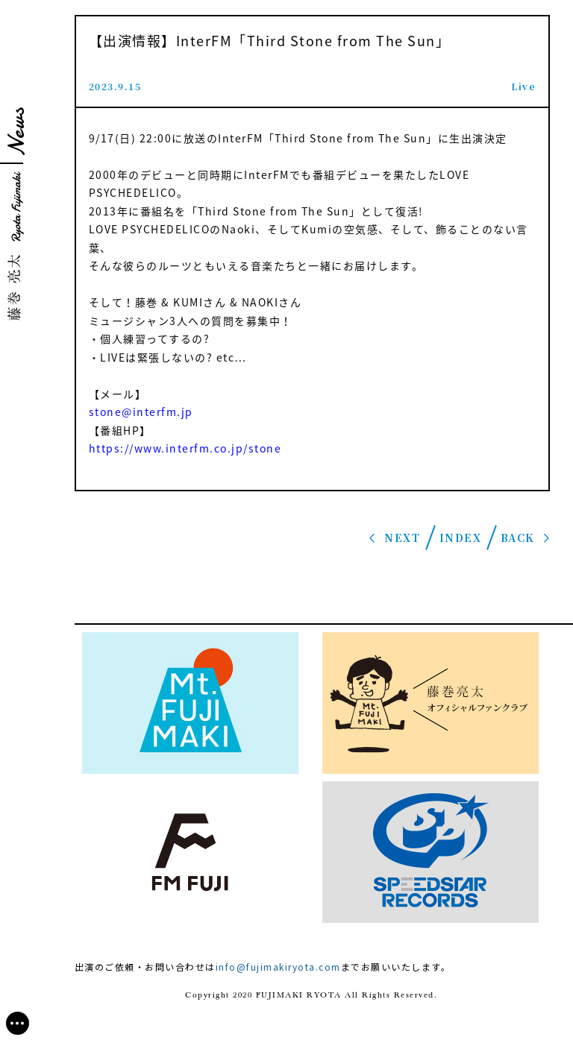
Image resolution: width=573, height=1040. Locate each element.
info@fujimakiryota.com (278, 966)
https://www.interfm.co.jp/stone (185, 448)
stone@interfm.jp (141, 411)
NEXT (402, 537)
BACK (518, 537)
